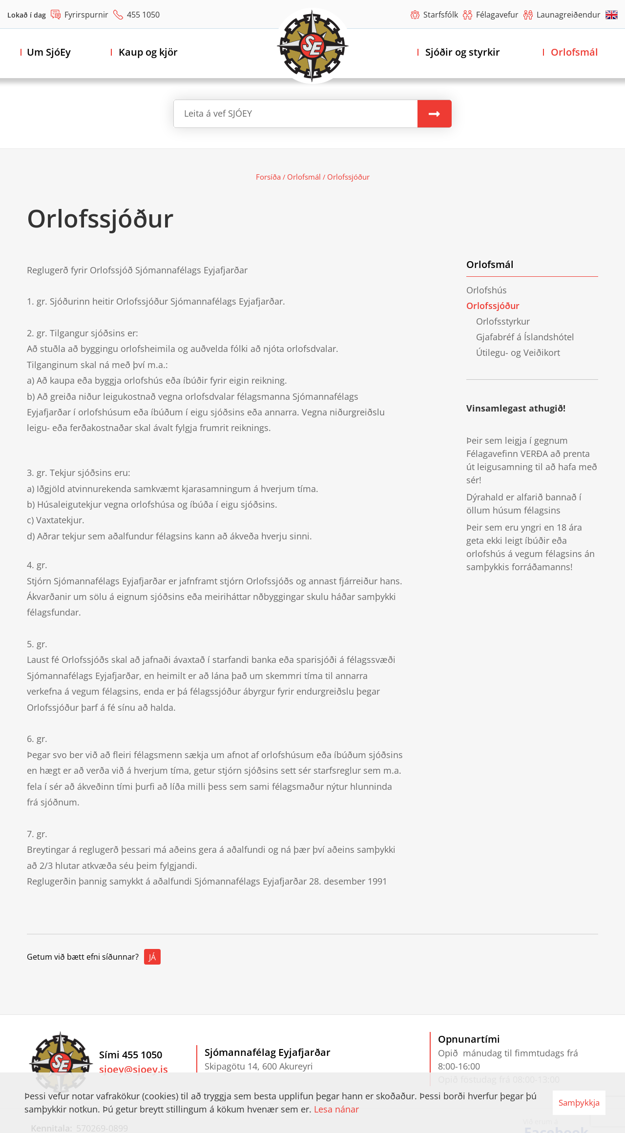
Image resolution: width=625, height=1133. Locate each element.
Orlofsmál (304, 177)
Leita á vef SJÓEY (218, 113)
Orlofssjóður (348, 177)
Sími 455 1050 (130, 1054)
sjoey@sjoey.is (133, 1069)
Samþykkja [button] (579, 1102)
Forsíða (268, 177)
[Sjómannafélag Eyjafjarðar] (312, 46)
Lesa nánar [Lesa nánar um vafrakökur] (336, 1109)
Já (152, 957)
